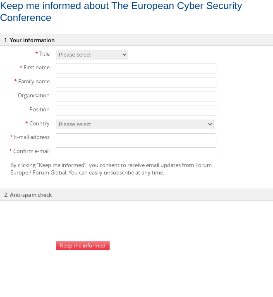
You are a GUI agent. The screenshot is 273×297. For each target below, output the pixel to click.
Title (42, 53)
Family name (32, 81)
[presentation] (119, 221)
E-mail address (30, 137)
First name (34, 67)
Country (37, 123)
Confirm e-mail (29, 151)
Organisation (34, 95)
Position (39, 109)
